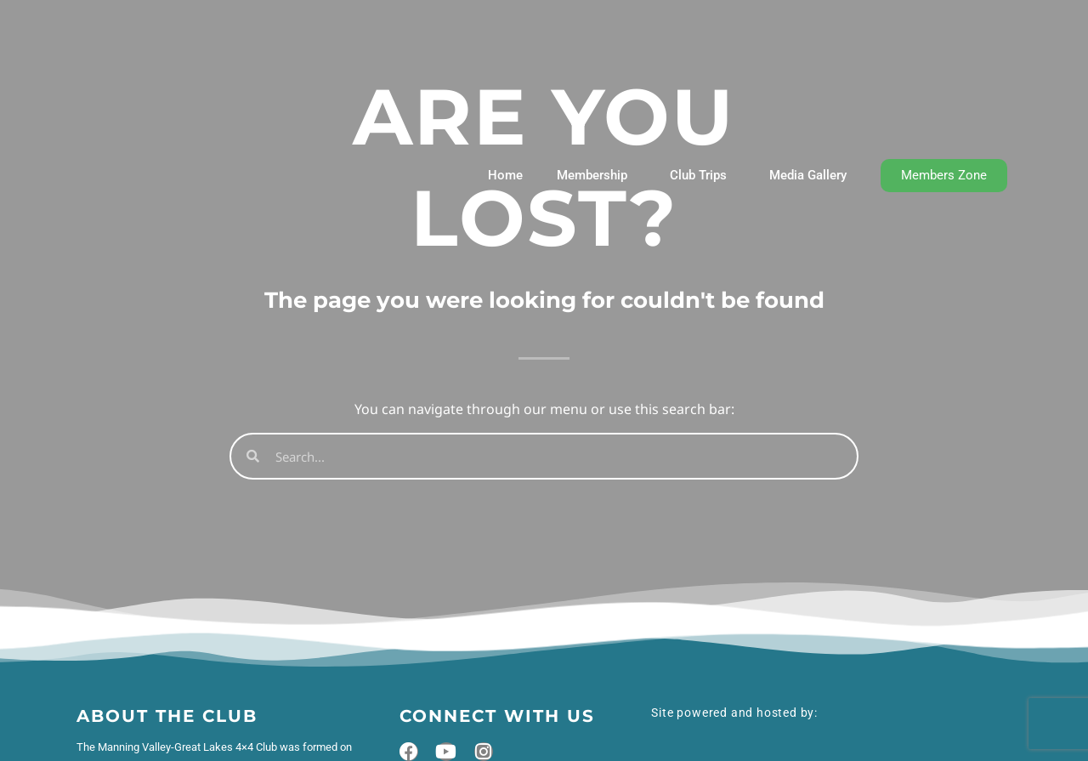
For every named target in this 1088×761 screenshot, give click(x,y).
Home (505, 175)
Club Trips (702, 175)
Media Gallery (808, 175)
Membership (596, 175)
